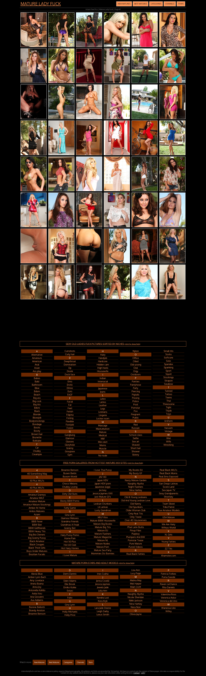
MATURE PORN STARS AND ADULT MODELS (103, 562)
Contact (136, 673)
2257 (143, 673)
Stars (181, 4)
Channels (169, 4)
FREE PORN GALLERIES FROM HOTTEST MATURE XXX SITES (103, 462)
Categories (156, 4)
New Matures (124, 4)
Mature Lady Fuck (40, 3)
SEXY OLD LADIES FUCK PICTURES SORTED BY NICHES (103, 343)
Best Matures (140, 4)
